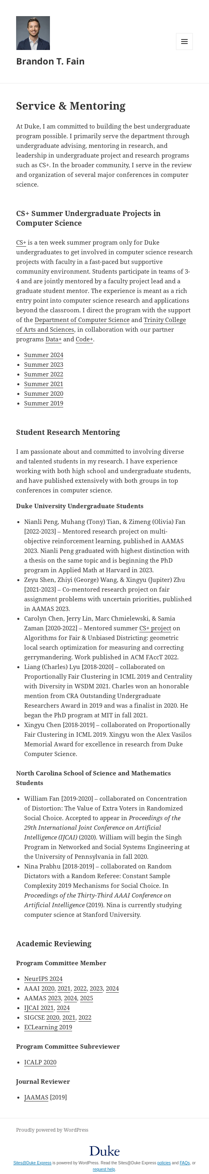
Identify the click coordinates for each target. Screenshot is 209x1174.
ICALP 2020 (40, 1062)
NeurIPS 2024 (43, 979)
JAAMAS (36, 1097)
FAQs (185, 1163)
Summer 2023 (43, 364)
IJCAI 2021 (39, 1008)
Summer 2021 (43, 384)
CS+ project (155, 628)
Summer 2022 (43, 374)
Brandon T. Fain (50, 61)
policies (164, 1163)
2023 (96, 988)
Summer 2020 (43, 393)
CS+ (21, 242)
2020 (47, 988)
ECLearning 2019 (48, 1027)
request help (104, 1169)
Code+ (84, 339)
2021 (64, 988)
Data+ (54, 339)
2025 (86, 998)
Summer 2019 (43, 403)
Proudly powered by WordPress (52, 1129)
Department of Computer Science (82, 320)
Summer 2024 (43, 355)
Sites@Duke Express (32, 1163)
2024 (112, 988)
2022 (80, 988)
